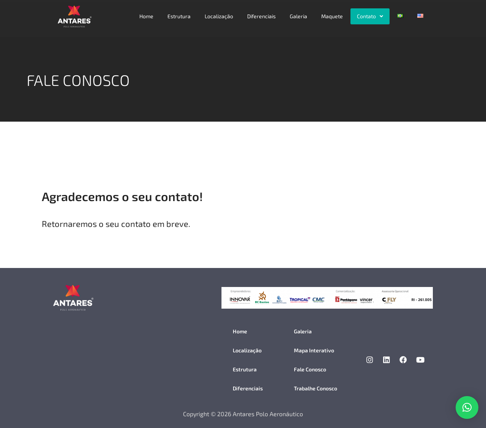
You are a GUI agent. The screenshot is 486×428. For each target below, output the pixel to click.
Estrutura (179, 16)
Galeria (298, 16)
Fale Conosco (310, 369)
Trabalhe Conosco (315, 388)
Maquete (332, 16)
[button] (370, 16)
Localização (219, 16)
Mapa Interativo (314, 350)
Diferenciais (261, 16)
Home (146, 16)
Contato (370, 16)
